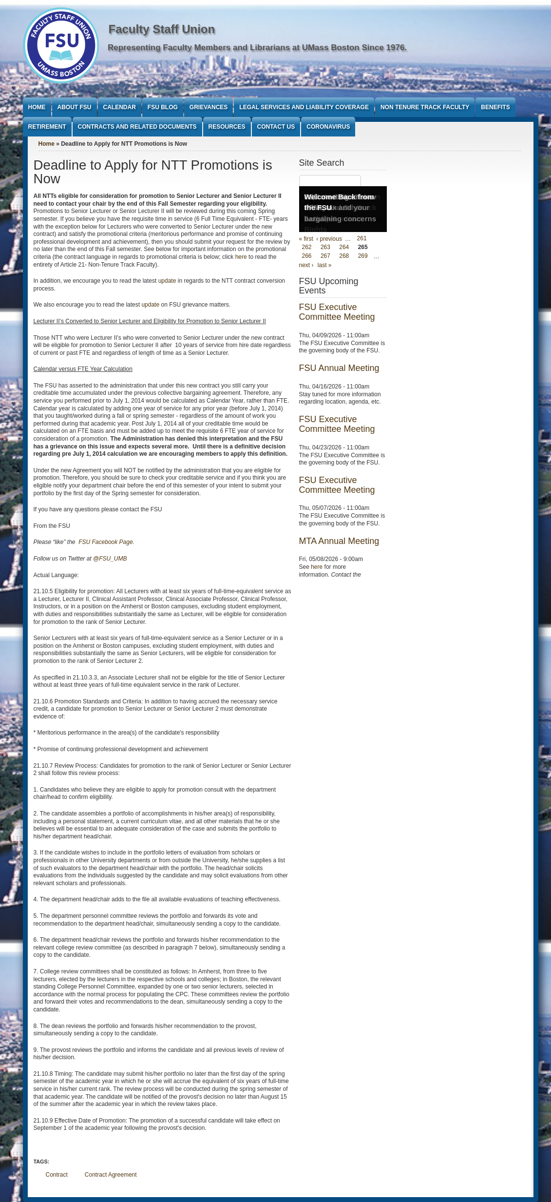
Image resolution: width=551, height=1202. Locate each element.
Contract (57, 1174)
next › (306, 265)
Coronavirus (328, 126)
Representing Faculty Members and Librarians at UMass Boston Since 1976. (257, 47)
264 (344, 247)
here (241, 256)
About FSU (74, 107)
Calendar (119, 107)
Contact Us (276, 126)
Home (37, 107)
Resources (227, 126)
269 (363, 256)
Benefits (495, 107)
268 (344, 256)
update (167, 280)
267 (325, 256)
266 (307, 256)
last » (325, 265)
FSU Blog (163, 107)
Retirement (47, 126)
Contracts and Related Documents (137, 126)
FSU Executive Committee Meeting (337, 312)
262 (307, 247)
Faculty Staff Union (162, 29)
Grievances (209, 107)
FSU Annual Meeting (339, 368)
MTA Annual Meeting (339, 541)
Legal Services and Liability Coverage (304, 107)
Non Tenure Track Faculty (424, 107)
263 (325, 247)
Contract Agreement (111, 1174)
